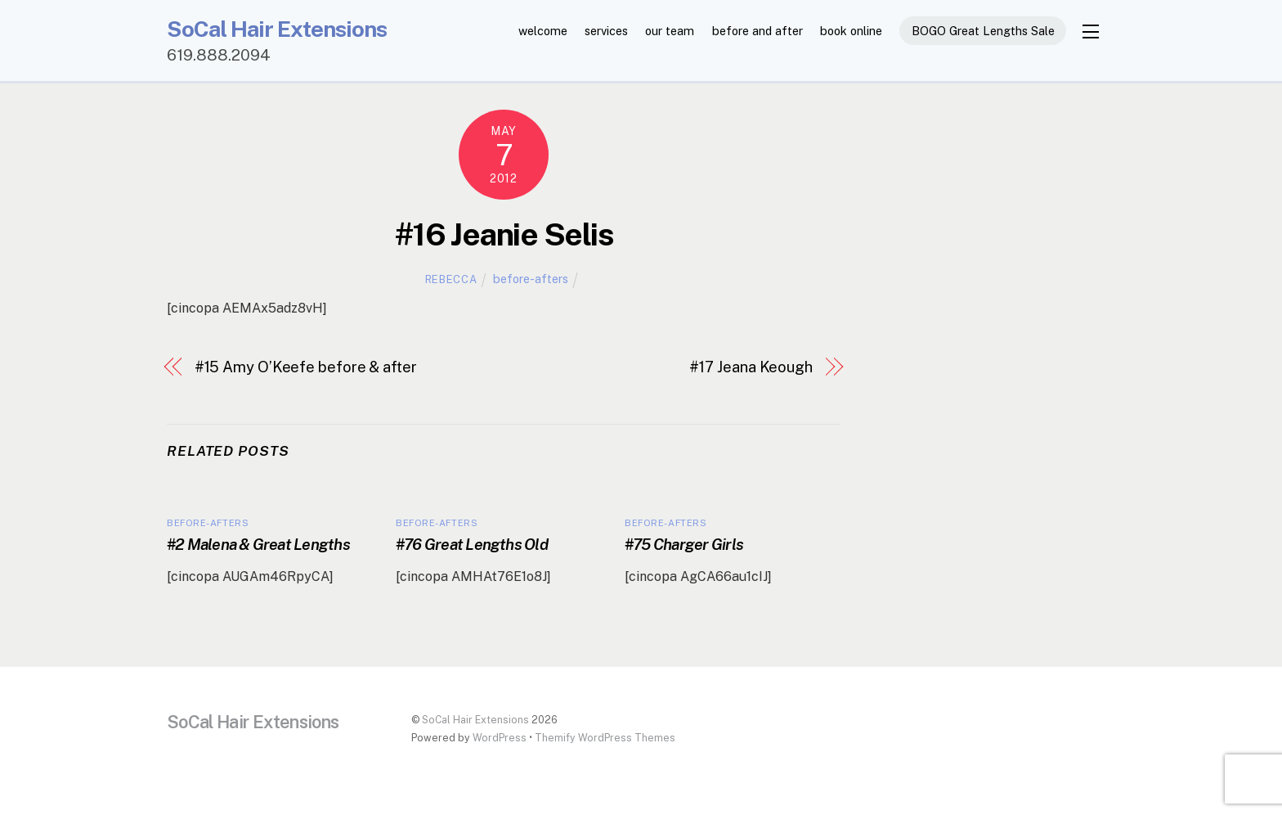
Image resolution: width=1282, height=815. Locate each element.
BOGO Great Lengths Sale (983, 31)
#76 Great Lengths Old (472, 546)
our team (669, 31)
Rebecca (451, 281)
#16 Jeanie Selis (503, 236)
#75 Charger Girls (684, 546)
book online (851, 31)
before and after (757, 31)
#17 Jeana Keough (751, 368)
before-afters (530, 280)
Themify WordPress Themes (605, 739)
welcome (542, 31)
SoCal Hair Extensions (475, 721)
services (606, 31)
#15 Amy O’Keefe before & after (306, 368)
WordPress (500, 739)
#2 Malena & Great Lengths (258, 546)
